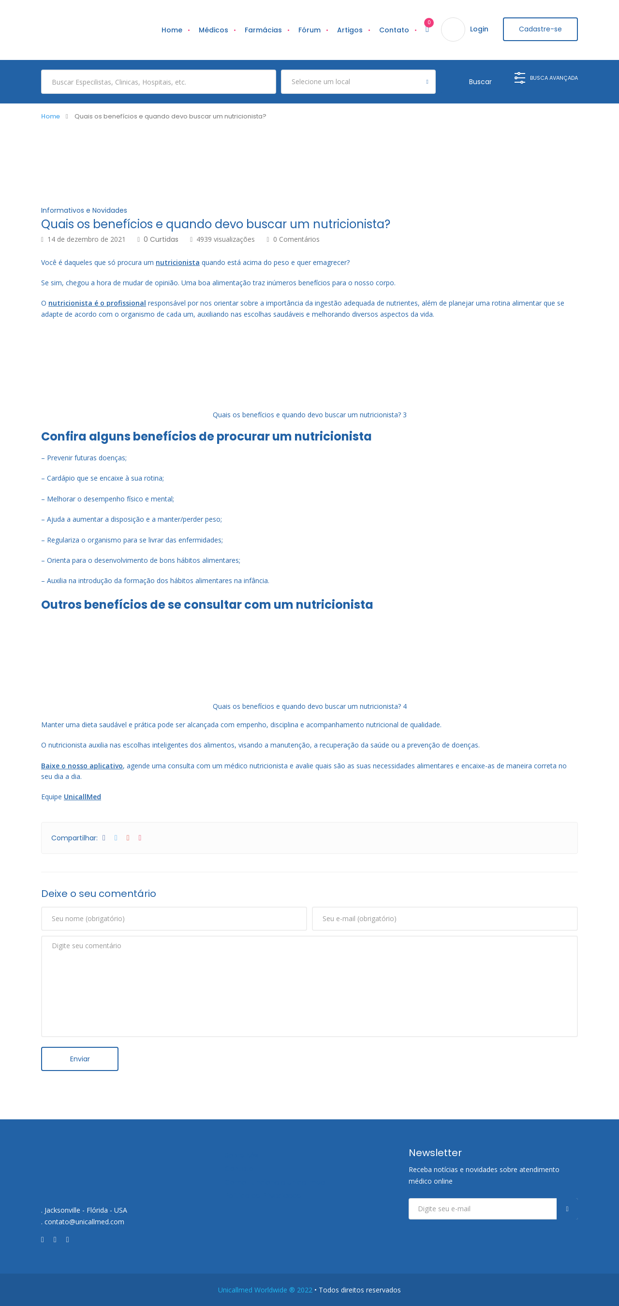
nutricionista (178, 261)
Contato (391, 30)
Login (476, 29)
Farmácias (260, 30)
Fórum (306, 30)
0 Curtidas (157, 239)
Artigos (347, 30)
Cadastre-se (539, 29)
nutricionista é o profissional (97, 303)
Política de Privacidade (263, 1195)
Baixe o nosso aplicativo (82, 765)
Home (169, 30)
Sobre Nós (241, 1154)
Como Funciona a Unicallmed (275, 1182)
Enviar (80, 1058)
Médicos (210, 30)
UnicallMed (82, 796)
